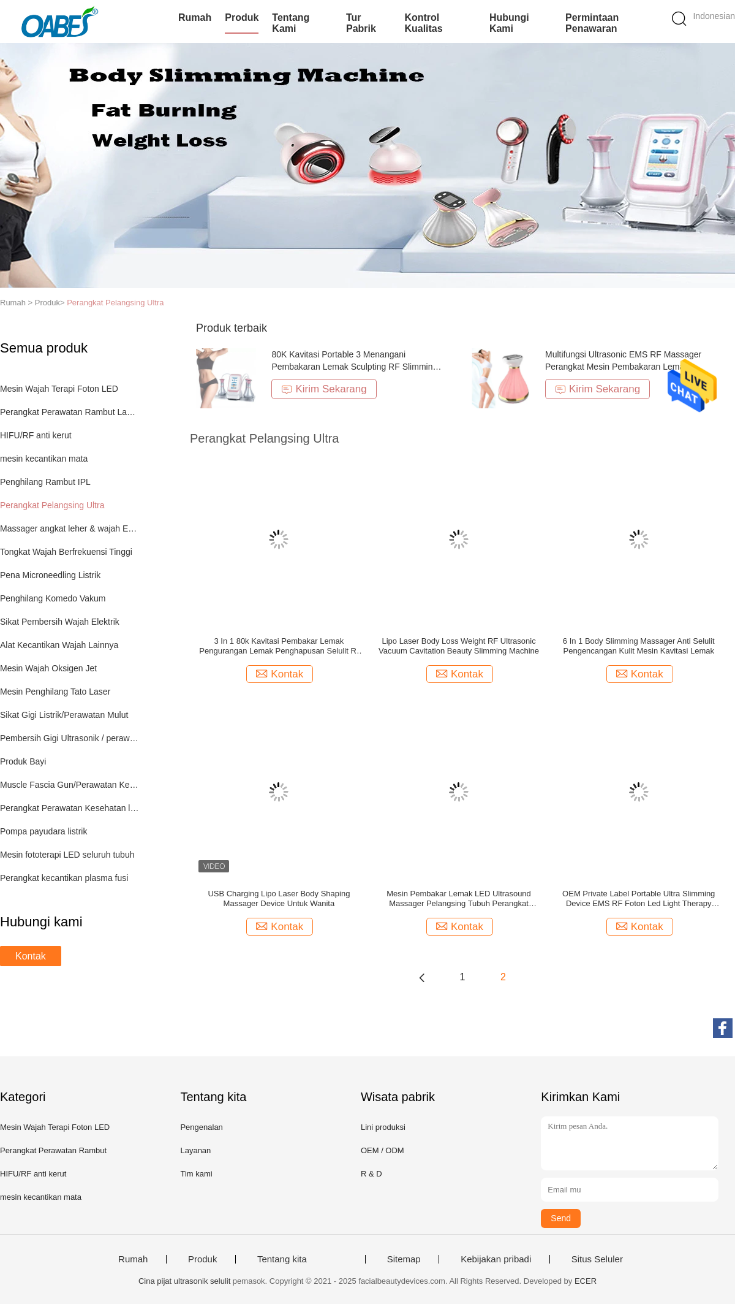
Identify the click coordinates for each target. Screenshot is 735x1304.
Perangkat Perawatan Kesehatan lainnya (69, 808)
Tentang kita (282, 1259)
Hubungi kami (509, 23)
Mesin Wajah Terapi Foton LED (59, 389)
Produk (241, 17)
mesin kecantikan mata (44, 458)
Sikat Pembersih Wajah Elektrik (59, 622)
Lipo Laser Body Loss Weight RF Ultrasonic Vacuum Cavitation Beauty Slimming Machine (459, 645)
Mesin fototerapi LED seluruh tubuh (67, 855)
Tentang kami (290, 23)
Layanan (195, 1150)
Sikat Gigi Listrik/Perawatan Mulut (64, 715)
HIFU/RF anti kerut (36, 435)
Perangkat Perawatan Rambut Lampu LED (69, 412)
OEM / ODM (382, 1150)
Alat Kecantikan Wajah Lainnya (59, 645)
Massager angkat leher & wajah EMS (69, 528)
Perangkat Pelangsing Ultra (115, 302)
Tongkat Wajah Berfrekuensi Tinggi (66, 552)
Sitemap (404, 1259)
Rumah (194, 17)
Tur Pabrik (361, 23)
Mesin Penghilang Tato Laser (55, 691)
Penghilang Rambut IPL (45, 482)
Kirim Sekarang (323, 389)
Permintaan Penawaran (592, 23)
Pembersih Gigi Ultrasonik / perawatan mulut (69, 738)
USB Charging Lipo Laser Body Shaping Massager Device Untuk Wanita (279, 898)
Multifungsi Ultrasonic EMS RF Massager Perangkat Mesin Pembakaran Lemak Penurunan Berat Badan (623, 366)
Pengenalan (201, 1127)
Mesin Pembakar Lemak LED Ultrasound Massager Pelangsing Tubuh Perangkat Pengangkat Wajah (458, 899)
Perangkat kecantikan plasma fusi (64, 878)
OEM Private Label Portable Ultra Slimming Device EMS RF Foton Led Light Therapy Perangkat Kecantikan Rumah (638, 899)
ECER (586, 1281)
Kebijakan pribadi (496, 1259)
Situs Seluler (597, 1259)
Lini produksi (383, 1127)
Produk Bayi (23, 761)
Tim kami (196, 1173)
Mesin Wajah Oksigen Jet (48, 668)
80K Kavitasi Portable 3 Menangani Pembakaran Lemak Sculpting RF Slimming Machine (354, 366)
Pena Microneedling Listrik (50, 575)
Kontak (30, 956)
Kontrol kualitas (423, 23)
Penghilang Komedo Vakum (53, 598)
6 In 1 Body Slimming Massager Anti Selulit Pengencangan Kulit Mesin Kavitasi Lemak (639, 645)
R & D (371, 1173)
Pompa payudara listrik (43, 831)
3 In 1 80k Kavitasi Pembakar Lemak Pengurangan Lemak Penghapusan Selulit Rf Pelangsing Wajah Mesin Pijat (278, 646)
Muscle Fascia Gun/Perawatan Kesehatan (69, 785)
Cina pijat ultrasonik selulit (184, 1281)
